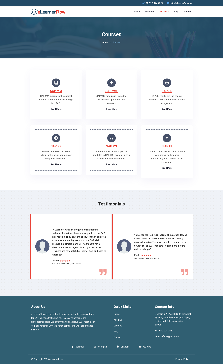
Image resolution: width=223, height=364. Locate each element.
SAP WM (111, 91)
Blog (116, 331)
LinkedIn (123, 346)
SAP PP (56, 146)
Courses (118, 325)
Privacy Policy (182, 359)
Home (105, 42)
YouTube (145, 346)
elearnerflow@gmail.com (167, 336)
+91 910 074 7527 (164, 330)
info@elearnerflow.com (182, 3)
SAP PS (111, 146)
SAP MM (56, 91)
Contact (117, 337)
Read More (56, 109)
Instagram (100, 346)
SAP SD (167, 91)
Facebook (78, 346)
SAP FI (167, 146)
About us (118, 319)
